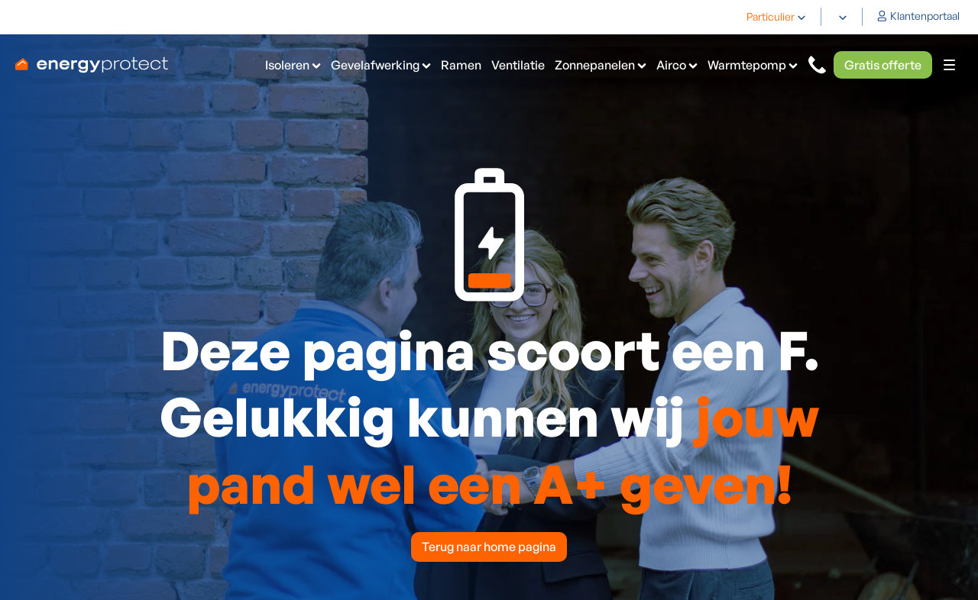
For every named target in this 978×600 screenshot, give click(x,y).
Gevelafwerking (375, 65)
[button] (776, 17)
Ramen (461, 65)
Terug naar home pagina (489, 546)
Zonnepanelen (595, 65)
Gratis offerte (882, 65)
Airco (671, 65)
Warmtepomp (747, 65)
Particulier (770, 16)
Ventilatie (518, 65)
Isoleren (287, 65)
